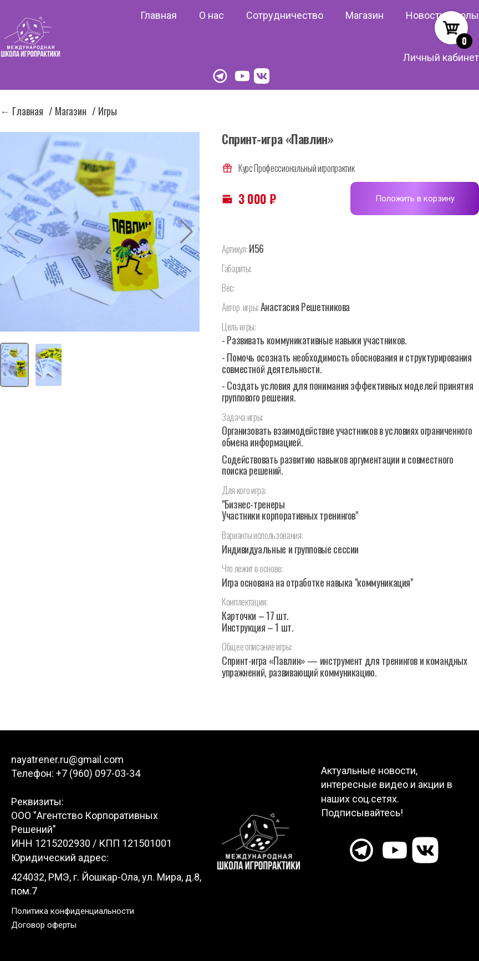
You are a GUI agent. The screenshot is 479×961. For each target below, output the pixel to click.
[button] (186, 232)
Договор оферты (44, 925)
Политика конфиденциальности (72, 911)
